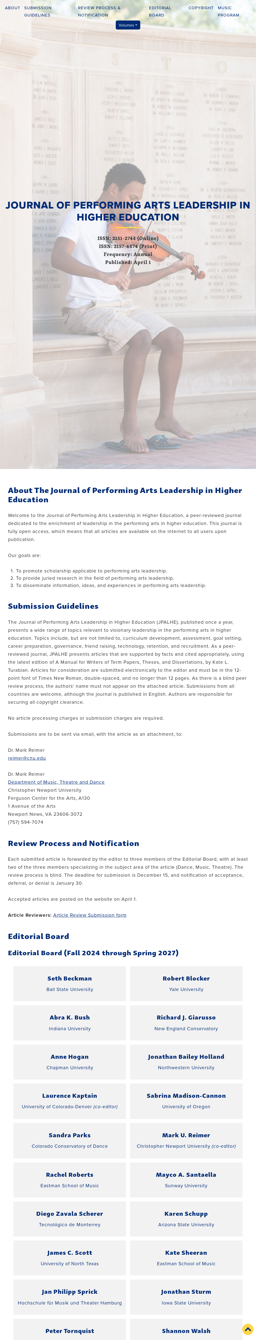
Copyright (201, 7)
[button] (248, 1329)
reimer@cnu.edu (27, 757)
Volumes (126, 25)
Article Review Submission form (90, 915)
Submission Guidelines (38, 11)
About (12, 7)
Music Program (229, 11)
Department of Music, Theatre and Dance (56, 781)
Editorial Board (160, 11)
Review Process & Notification (99, 11)
